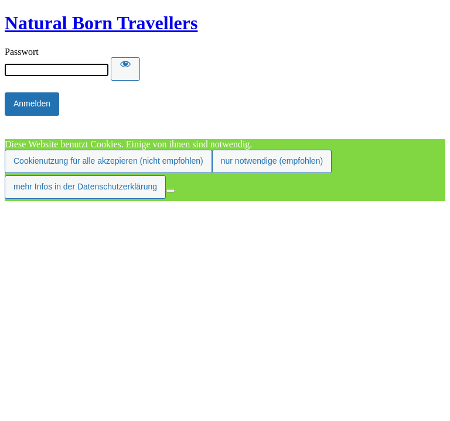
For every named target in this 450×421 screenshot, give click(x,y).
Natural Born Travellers (101, 22)
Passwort (22, 52)
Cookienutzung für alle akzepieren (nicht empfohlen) (108, 160)
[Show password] (125, 69)
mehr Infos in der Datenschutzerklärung (85, 186)
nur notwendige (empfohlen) (272, 160)
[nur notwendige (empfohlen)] (170, 190)
